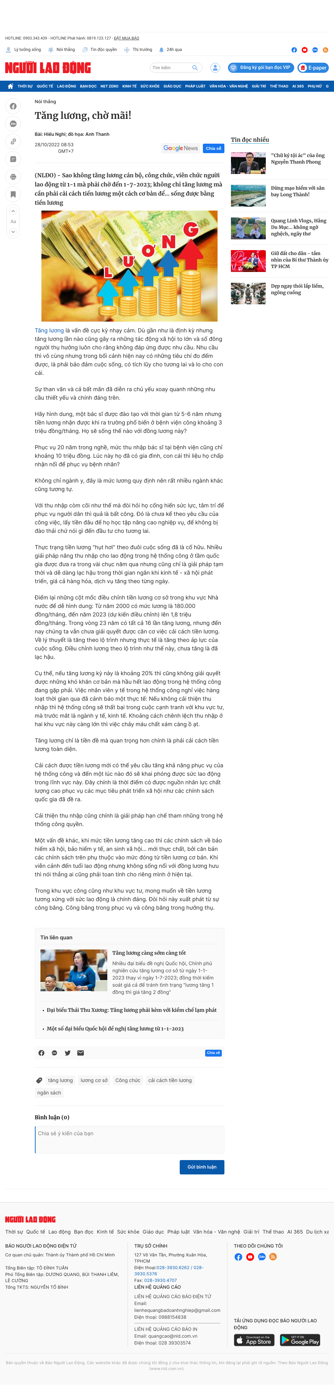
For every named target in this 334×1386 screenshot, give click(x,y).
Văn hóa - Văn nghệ (228, 86)
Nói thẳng (61, 50)
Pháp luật (195, 86)
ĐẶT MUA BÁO (126, 38)
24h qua (170, 50)
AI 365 (298, 86)
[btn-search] (195, 67)
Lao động (66, 86)
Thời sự (25, 86)
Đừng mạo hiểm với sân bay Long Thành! (298, 191)
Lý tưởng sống (23, 50)
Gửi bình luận (202, 1167)
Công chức (128, 1080)
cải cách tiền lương (170, 1080)
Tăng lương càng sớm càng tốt (149, 953)
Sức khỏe (150, 86)
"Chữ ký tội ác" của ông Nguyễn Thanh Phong (298, 158)
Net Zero (110, 86)
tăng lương (60, 1080)
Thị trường (138, 50)
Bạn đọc (88, 86)
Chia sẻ (213, 148)
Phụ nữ (315, 86)
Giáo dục (172, 86)
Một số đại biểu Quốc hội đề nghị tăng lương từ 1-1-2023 (115, 1029)
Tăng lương (49, 330)
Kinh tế (129, 86)
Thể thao (279, 86)
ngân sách (49, 1093)
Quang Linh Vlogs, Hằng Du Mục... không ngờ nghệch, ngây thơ (298, 227)
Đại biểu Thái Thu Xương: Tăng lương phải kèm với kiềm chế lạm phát (132, 1010)
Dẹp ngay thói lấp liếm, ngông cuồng (297, 289)
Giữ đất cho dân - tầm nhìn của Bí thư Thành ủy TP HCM (299, 259)
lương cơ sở (94, 1080)
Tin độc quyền (99, 50)
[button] (13, 211)
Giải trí (259, 86)
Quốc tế (45, 86)
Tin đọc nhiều (250, 139)
